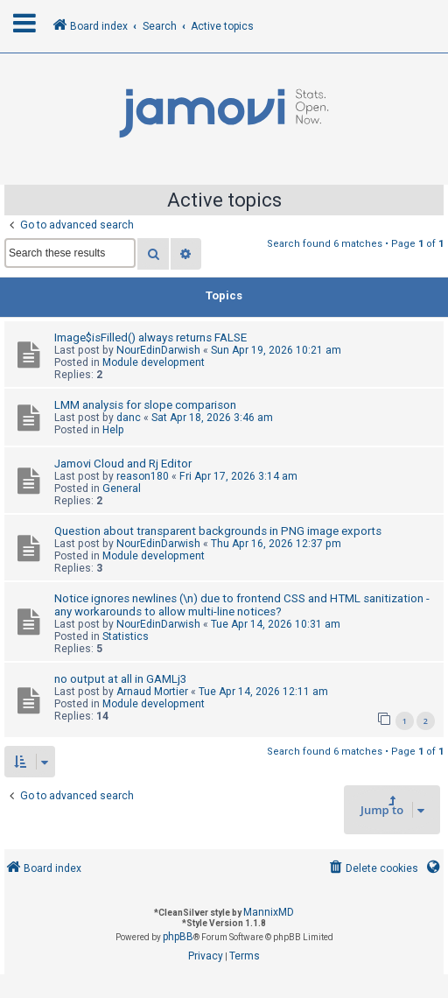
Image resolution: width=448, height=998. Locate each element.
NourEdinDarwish (158, 350)
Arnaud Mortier (152, 691)
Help (113, 430)
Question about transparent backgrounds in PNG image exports (218, 531)
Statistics (125, 636)
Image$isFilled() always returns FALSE (150, 337)
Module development (153, 362)
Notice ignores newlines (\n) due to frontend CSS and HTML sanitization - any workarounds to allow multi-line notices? (242, 605)
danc (128, 417)
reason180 (142, 476)
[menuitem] (372, 869)
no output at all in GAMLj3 (120, 678)
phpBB (178, 937)
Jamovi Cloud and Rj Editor (123, 463)
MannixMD (268, 912)
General (121, 488)
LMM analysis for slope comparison (145, 404)
